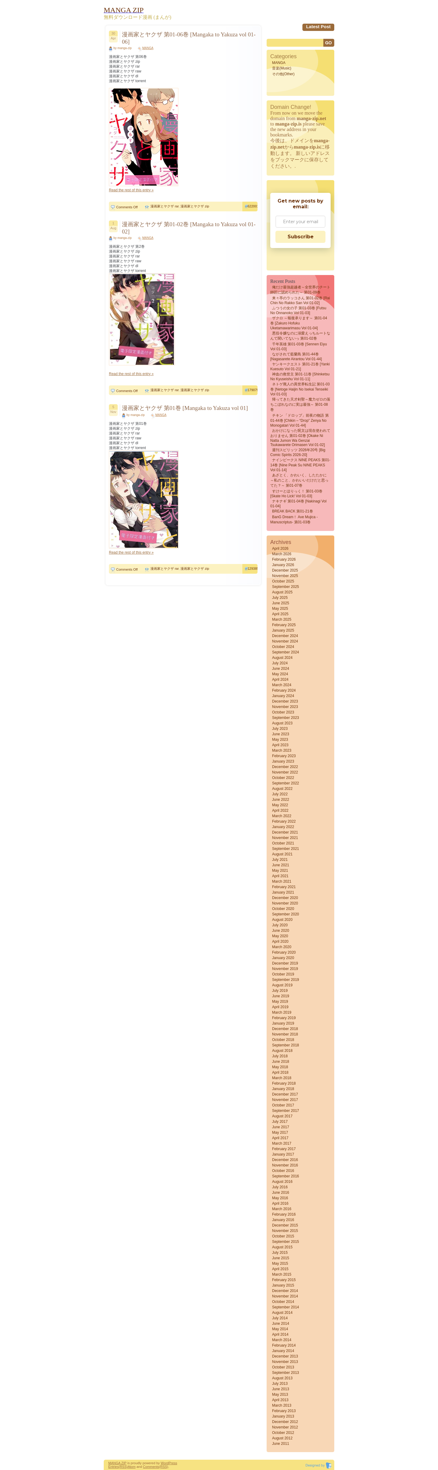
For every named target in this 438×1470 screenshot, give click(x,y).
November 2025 (285, 576)
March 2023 (281, 750)
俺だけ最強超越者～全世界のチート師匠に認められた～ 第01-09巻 (300, 289)
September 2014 (285, 1307)
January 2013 (283, 1416)
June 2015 (280, 1258)
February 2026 (284, 559)
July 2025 (280, 598)
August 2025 (282, 592)
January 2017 (283, 1154)
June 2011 (280, 1443)
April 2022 (280, 810)
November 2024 (285, 641)
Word (165, 1463)
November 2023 (285, 707)
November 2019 (285, 969)
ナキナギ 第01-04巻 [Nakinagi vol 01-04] (298, 503)
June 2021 (280, 865)
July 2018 (280, 1056)
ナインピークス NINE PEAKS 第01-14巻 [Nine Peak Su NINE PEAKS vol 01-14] (300, 465)
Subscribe (301, 237)
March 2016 (281, 1209)
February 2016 (284, 1214)
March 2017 (281, 1143)
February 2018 (284, 1083)
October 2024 (283, 647)
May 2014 (280, 1329)
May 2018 (280, 1067)
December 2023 (285, 701)
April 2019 (280, 1007)
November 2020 (285, 903)
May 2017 (280, 1132)
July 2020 (280, 925)
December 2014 (285, 1291)
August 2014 (282, 1313)
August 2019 (282, 985)
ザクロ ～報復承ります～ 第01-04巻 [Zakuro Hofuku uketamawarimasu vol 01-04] (298, 323)
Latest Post (318, 26)
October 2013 (283, 1367)
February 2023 (284, 756)
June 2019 (280, 996)
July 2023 (280, 729)
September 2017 (285, 1111)
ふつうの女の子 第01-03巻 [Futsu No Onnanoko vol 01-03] (298, 310)
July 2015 (280, 1252)
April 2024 (280, 679)
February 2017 (284, 1149)
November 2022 (285, 772)
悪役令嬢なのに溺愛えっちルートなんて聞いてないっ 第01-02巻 (300, 336)
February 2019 (284, 1018)
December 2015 (285, 1225)
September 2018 (285, 1045)
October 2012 (283, 1433)
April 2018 (280, 1072)
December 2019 (285, 963)
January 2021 (283, 892)
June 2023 (280, 734)
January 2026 (283, 565)
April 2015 (280, 1269)
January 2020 (283, 958)
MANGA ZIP (117, 1463)
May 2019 (280, 1001)
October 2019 (283, 974)
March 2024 (281, 685)
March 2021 (281, 881)
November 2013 (285, 1362)
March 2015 (281, 1274)
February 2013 (284, 1411)
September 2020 (285, 914)
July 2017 (280, 1121)
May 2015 (280, 1263)
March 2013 (281, 1405)
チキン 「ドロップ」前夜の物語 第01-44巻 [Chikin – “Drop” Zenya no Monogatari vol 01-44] (299, 420)
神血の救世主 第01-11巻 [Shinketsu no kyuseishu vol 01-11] (299, 376)
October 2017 (283, 1105)
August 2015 (282, 1247)
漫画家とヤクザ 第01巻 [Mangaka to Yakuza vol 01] (185, 408)
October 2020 (283, 909)
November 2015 (285, 1231)
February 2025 (284, 625)
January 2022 (283, 827)
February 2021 (284, 887)
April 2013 (280, 1400)
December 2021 (285, 832)
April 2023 (280, 745)
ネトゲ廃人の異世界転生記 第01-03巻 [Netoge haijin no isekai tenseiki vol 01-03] (300, 389)
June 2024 (280, 668)
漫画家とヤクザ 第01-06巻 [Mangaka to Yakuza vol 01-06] (189, 38)
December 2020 (285, 898)
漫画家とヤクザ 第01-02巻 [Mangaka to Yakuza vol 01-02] (189, 228)
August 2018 (282, 1051)
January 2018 (283, 1089)
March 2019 (281, 1012)
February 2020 (284, 952)
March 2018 (281, 1078)
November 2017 (285, 1100)
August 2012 (282, 1438)
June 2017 (280, 1127)
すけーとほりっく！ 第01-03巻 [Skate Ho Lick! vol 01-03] (296, 493)
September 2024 (285, 652)
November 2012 (285, 1427)
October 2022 (283, 778)
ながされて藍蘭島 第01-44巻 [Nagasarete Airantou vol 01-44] (296, 356)
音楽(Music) (281, 68)
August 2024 (282, 658)
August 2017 (282, 1116)
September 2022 (285, 783)
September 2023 (285, 718)
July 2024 (280, 663)
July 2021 (280, 860)
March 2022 (281, 816)
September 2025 (285, 587)
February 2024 (284, 690)
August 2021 (282, 854)
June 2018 (280, 1061)
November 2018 (285, 1034)
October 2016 (283, 1171)
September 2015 (285, 1242)
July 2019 (280, 990)
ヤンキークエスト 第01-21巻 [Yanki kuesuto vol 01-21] (300, 366)
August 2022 (282, 789)
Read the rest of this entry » (131, 190)
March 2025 (281, 619)
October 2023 (283, 712)
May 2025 (280, 608)
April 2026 (280, 548)
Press (173, 1463)
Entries (113, 1466)
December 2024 (285, 636)
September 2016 (285, 1176)
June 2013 (280, 1389)
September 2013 (285, 1373)
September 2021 (285, 849)
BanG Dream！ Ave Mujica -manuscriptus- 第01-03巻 (294, 519)
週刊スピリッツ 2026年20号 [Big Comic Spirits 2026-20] (297, 452)
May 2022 (280, 805)
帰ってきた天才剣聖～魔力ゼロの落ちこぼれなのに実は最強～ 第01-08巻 (300, 404)
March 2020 (281, 947)
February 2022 (284, 821)
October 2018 (283, 1040)
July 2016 (280, 1187)
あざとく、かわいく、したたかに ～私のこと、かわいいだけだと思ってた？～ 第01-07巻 (299, 480)
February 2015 (284, 1280)
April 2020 (280, 941)
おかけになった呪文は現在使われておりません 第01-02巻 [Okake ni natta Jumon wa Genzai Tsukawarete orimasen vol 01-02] (300, 437)
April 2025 (280, 614)
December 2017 (285, 1094)
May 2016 (280, 1198)
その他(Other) (283, 74)
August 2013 (282, 1378)
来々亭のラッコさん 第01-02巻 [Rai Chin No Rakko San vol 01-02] (300, 300)
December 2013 (285, 1356)
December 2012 (285, 1422)
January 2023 (283, 761)
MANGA (147, 48)
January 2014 (283, 1351)
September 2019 (285, 980)
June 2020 (280, 930)
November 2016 (285, 1165)
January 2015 (283, 1285)
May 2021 (280, 870)
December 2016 (285, 1160)
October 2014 (283, 1302)
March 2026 (281, 554)
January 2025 (283, 630)
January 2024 (283, 696)
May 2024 (280, 674)
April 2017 (280, 1138)
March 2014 (281, 1340)
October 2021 (283, 843)
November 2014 (285, 1296)
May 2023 (280, 739)
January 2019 (283, 1023)
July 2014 (280, 1318)
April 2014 (280, 1334)
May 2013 (280, 1394)
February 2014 (284, 1345)
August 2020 (282, 920)
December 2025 (285, 570)
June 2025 (280, 603)
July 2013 (280, 1383)
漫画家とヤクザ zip (194, 206)
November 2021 (285, 838)
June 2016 (280, 1192)
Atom (132, 1466)
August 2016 (282, 1182)
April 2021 (280, 876)
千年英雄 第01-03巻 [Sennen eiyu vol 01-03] (298, 346)
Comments (151, 1466)
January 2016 (283, 1220)
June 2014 (280, 1323)
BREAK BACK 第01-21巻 (292, 511)
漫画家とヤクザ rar (164, 206)
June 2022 (280, 799)
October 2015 (283, 1236)
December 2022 (285, 767)
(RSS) (123, 1466)
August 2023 (282, 723)
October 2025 (283, 581)
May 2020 (280, 936)
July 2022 (280, 794)
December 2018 (285, 1029)
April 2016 (280, 1203)
